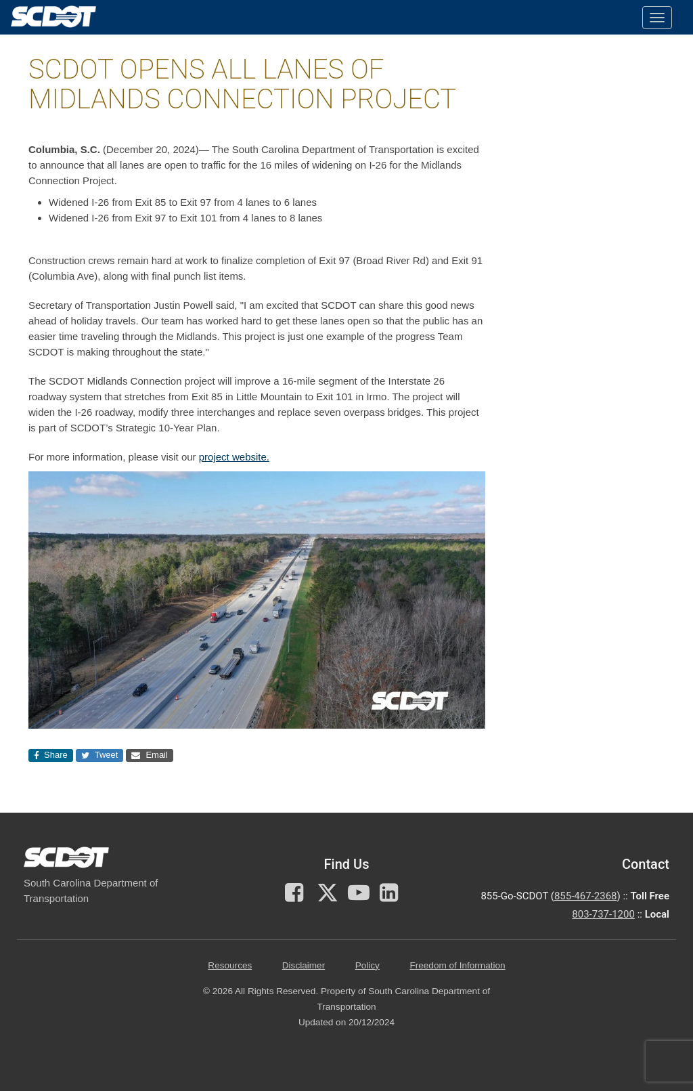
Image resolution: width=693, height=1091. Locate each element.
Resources (230, 965)
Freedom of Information (457, 965)
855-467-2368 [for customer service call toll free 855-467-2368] (585, 896)
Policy (367, 965)
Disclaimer (303, 965)
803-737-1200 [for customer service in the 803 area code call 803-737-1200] (603, 914)
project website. (234, 457)
